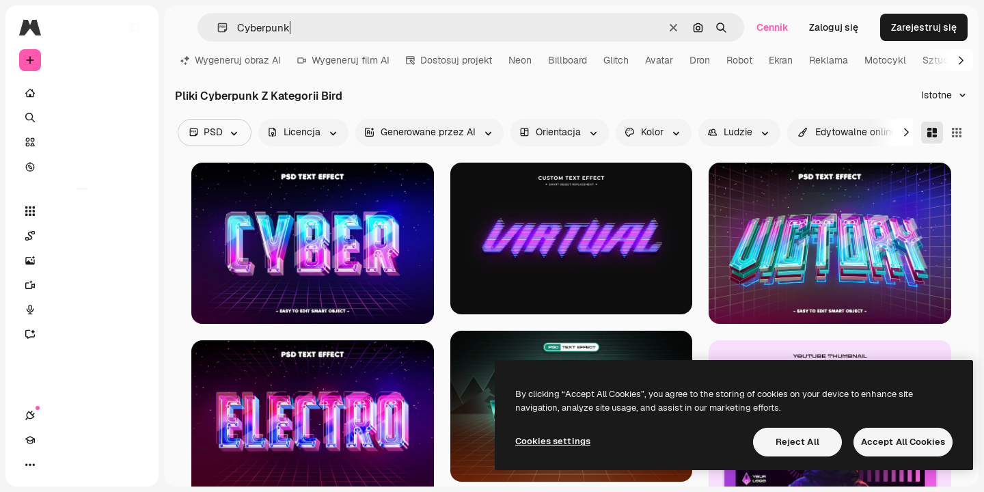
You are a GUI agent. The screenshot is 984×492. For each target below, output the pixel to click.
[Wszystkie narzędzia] (82, 211)
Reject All (797, 442)
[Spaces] (82, 236)
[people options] (739, 132)
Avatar (659, 60)
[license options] (303, 132)
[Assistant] (82, 334)
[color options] (654, 132)
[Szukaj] (82, 117)
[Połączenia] (30, 465)
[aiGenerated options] (429, 132)
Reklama (828, 60)
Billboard (567, 60)
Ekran (781, 60)
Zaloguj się (833, 27)
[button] (217, 28)
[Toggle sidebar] (134, 27)
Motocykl (885, 60)
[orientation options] (559, 132)
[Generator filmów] (82, 285)
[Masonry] (932, 133)
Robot (739, 60)
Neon (520, 60)
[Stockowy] (82, 142)
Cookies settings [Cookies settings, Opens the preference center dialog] (552, 441)
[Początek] (82, 93)
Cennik (772, 27)
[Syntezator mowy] (82, 309)
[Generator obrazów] (82, 260)
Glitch (616, 60)
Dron (699, 60)
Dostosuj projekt (449, 60)
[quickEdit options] (847, 132)
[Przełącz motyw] (79, 465)
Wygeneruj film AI (343, 60)
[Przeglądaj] (82, 167)
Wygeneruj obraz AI (230, 60)
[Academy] (55, 465)
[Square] (957, 133)
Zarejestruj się (924, 27)
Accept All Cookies (903, 442)
